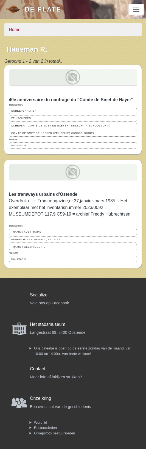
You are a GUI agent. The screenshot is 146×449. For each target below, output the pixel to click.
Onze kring (40, 398)
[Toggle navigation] (136, 9)
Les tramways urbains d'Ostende (43, 194)
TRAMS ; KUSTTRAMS (26, 231)
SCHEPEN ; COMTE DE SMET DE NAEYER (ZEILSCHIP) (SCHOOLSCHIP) (60, 125)
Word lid (40, 422)
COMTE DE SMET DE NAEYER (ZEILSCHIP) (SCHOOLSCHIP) (52, 133)
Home (15, 29)
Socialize (38, 295)
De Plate (43, 9)
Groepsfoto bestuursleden (54, 433)
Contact (37, 369)
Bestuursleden (45, 428)
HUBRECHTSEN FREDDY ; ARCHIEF (35, 239)
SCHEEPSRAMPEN (24, 110)
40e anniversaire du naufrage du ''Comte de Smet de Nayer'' (71, 99)
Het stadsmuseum (47, 324)
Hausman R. (19, 145)
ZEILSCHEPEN (21, 118)
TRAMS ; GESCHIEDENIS (28, 247)
